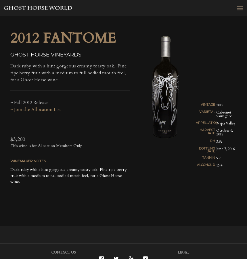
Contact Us (63, 252)
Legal (183, 252)
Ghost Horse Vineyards (38, 8)
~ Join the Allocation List (35, 109)
